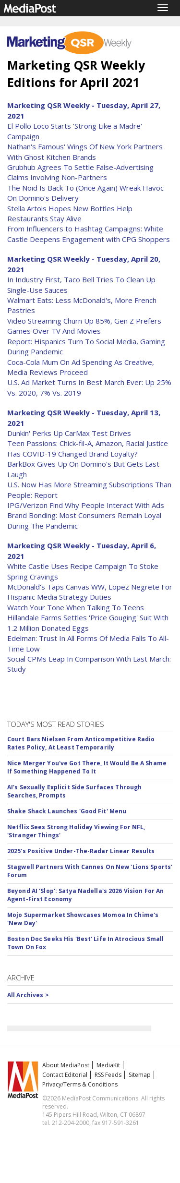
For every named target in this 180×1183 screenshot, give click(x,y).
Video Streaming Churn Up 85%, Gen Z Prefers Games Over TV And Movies (84, 326)
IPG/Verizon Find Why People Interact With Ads (85, 505)
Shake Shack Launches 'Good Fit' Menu (66, 811)
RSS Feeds (108, 1075)
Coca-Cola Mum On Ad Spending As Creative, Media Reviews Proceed (80, 367)
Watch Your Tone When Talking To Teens (75, 607)
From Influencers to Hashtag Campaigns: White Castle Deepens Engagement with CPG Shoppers (88, 233)
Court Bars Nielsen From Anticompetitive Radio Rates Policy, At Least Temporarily (81, 743)
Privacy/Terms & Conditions (80, 1084)
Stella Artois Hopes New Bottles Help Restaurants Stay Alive (69, 213)
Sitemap (140, 1075)
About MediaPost (65, 1065)
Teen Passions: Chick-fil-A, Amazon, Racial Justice (87, 443)
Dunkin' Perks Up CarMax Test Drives (69, 433)
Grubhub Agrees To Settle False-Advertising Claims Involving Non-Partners (80, 172)
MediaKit (108, 1065)
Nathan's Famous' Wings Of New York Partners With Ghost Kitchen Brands (85, 151)
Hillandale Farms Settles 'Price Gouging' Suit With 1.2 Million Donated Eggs (87, 622)
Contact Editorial (64, 1075)
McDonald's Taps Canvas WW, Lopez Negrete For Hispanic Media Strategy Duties (89, 592)
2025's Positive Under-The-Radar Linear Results (81, 851)
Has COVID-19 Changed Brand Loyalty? (72, 454)
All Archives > (28, 995)
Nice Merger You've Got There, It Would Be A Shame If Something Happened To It (87, 767)
